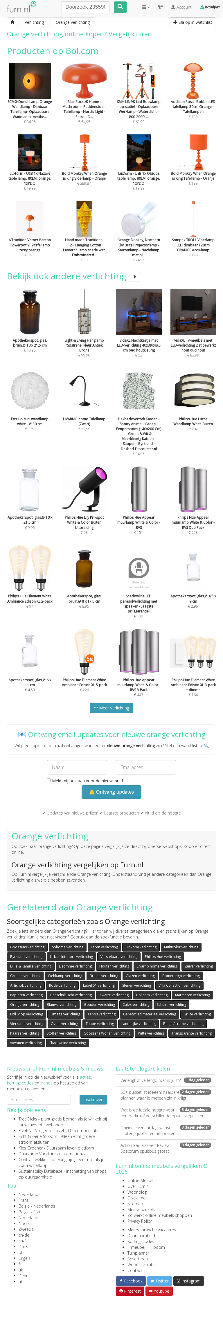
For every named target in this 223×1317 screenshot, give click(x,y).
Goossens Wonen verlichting (107, 1033)
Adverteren (137, 1259)
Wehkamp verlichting (65, 975)
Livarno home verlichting (157, 966)
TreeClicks (28, 1119)
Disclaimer (137, 1198)
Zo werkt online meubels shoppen (159, 1215)
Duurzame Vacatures (38, 1153)
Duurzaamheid (141, 1235)
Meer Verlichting (111, 708)
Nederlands (29, 1194)
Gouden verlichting (99, 1004)
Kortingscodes (140, 1241)
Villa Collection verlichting (179, 985)
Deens (24, 1275)
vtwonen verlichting (26, 1042)
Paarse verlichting (24, 1033)
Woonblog (137, 1192)
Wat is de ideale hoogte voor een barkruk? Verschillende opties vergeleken (166, 1112)
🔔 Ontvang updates (111, 792)
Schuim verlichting (171, 1004)
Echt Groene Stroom (38, 1136)
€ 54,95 (84, 101)
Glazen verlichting (140, 975)
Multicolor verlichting (181, 947)
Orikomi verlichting (141, 947)
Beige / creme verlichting (183, 1023)
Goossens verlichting (27, 947)
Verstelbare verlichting (118, 956)
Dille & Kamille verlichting (30, 966)
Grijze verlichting (197, 1014)
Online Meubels (142, 1180)
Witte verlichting (151, 1033)
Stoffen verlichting (61, 1033)
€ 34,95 (30, 101)
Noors (24, 1223)
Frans (24, 1200)
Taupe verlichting (100, 1023)
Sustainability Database (40, 1171)
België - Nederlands (37, 1206)
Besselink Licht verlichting (71, 994)
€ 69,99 (139, 101)
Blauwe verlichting (61, 1004)
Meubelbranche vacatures (151, 1230)
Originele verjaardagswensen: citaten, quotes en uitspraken (166, 1130)
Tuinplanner (138, 1253)
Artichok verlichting (26, 985)
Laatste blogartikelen (143, 1068)
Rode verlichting (62, 985)
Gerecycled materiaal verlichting (149, 1014)
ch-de (24, 1235)
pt (21, 1252)
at (20, 1281)
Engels (24, 1258)
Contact (134, 1270)
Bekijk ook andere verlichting (73, 276)
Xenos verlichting (102, 1014)
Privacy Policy (139, 1221)
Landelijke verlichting (138, 1023)
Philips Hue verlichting (163, 956)
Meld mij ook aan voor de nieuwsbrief (85, 780)
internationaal (74, 1153)
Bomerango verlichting (181, 975)
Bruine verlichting (104, 975)
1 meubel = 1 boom (146, 1247)
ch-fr (23, 1241)
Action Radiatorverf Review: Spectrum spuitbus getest (166, 1148)
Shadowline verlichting (67, 1042)
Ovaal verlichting (64, 1023)
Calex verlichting (136, 1004)
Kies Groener (31, 1148)
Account (181, 7)
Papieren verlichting (26, 994)
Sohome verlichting (67, 947)
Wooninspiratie (141, 1264)
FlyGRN (25, 1130)
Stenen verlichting (136, 985)
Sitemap (135, 1203)
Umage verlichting (65, 1014)
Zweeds (26, 1229)
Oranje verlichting (24, 1004)
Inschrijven (93, 1099)
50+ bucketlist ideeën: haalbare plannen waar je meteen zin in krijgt (166, 1095)
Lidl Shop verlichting (26, 1014)
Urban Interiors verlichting (71, 956)
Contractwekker (33, 1159)
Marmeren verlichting (192, 994)
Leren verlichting (104, 947)
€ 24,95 (139, 239)
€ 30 (84, 239)
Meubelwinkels (141, 1209)
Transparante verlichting (192, 1033)
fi (20, 1264)
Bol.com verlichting (152, 994)
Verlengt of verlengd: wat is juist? (166, 1080)
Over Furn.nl (138, 1186)
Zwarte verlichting (114, 994)
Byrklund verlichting (26, 956)
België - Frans (31, 1212)
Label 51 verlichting (99, 985)
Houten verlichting (114, 966)
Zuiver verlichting (199, 966)
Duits (23, 1246)
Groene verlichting (25, 975)
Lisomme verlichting (75, 966)
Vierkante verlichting (26, 1023)
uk (21, 1270)
